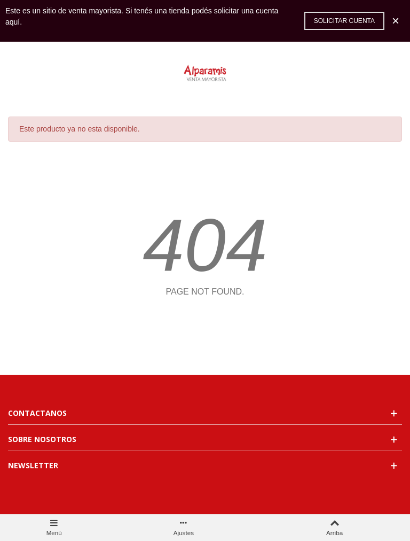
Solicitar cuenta (344, 21)
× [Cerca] (395, 20)
